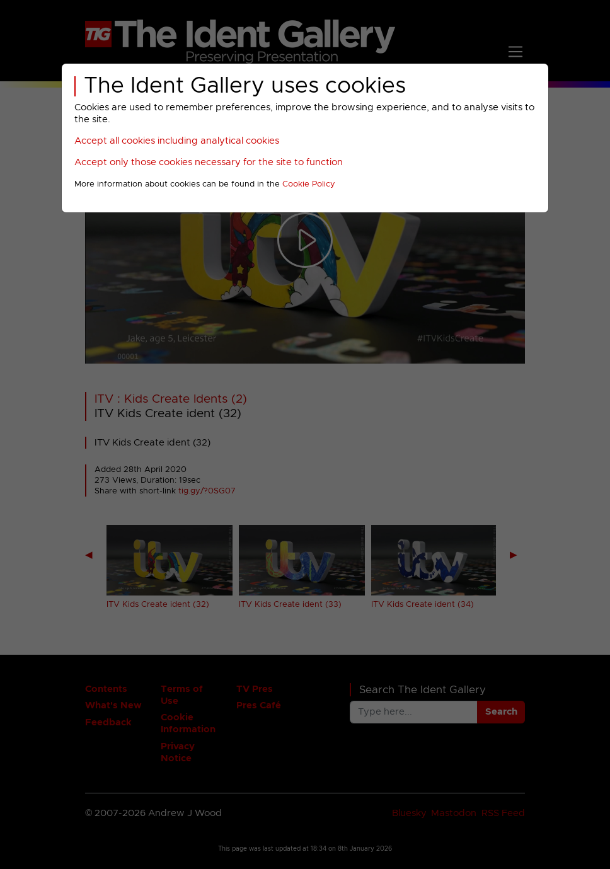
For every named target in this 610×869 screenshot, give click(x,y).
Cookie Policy (308, 184)
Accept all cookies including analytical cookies (176, 141)
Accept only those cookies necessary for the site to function (208, 162)
